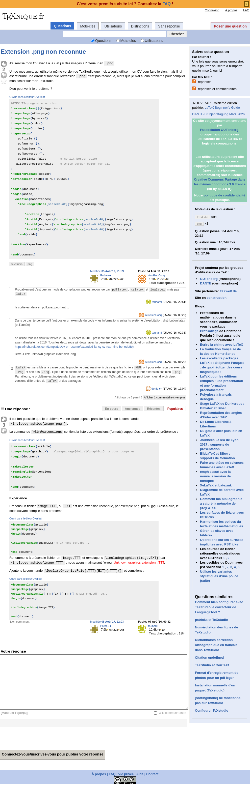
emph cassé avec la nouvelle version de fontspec (215, 476)
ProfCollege (209, 331)
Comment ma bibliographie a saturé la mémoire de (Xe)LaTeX (221, 503)
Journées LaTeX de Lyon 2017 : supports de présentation (219, 444)
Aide (139, 774)
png (30, 264)
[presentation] (38, 736)
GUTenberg (209, 279)
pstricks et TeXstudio (211, 620)
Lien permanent (19, 621)
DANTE (205, 283)
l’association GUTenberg (219, 130)
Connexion (212, 10)
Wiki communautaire (172, 713)
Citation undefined (209, 657)
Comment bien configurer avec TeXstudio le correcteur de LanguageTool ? (219, 607)
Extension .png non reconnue (43, 51)
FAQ (246, 10)
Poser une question (230, 26)
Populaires (175, 409)
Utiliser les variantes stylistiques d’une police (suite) (219, 576)
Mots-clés (87, 26)
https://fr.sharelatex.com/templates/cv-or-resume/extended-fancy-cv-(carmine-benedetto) (74, 346)
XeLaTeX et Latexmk (216, 485)
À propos (231, 10)
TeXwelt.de (228, 291)
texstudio (16, 264)
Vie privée (126, 774)
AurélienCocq (156, 275)
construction (217, 298)
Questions (62, 26)
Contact (152, 774)
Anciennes (132, 409)
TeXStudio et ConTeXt (212, 665)
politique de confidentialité (224, 195)
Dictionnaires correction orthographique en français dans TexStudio (216, 645)
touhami (157, 301)
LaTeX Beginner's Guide (222, 107)
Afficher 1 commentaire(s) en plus (164, 397)
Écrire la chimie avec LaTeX (221, 344)
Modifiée (107, 271)
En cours (111, 409)
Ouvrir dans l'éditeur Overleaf (27, 96)
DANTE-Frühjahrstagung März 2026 (218, 114)
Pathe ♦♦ (105, 275)
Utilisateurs (113, 26)
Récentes (153, 409)
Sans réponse (169, 26)
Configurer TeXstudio (211, 710)
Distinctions (140, 26)
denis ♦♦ (157, 388)
